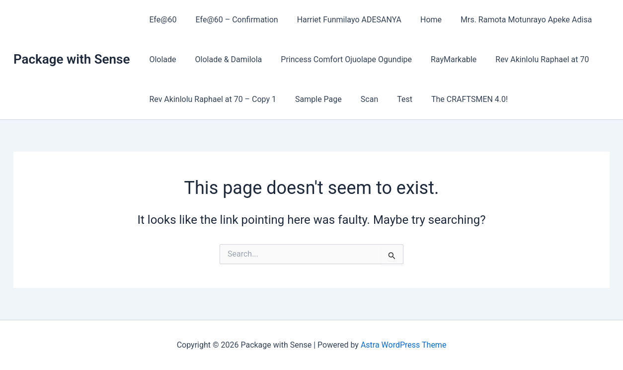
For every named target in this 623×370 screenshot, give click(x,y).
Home (420, 19)
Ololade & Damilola (224, 59)
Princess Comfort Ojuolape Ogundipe (338, 59)
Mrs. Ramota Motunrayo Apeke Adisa (512, 19)
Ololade (161, 59)
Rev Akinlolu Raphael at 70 (528, 59)
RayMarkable (443, 59)
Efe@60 (161, 19)
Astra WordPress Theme (403, 345)
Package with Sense (71, 59)
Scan (362, 99)
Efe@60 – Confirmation (232, 19)
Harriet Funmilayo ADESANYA (342, 19)
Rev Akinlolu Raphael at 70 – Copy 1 (211, 99)
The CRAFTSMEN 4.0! (456, 99)
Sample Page (314, 99)
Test (394, 99)
